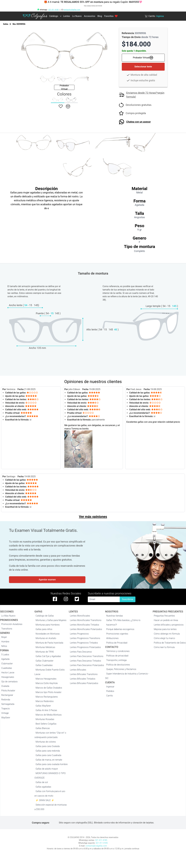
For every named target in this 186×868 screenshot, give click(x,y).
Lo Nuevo (77, 16)
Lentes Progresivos (79, 633)
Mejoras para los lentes (165, 629)
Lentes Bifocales (78, 669)
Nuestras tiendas (114, 615)
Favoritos (111, 16)
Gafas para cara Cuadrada (48, 755)
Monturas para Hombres (48, 624)
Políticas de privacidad (117, 655)
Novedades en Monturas (48, 633)
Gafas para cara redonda (48, 750)
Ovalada (5, 686)
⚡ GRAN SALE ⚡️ (45, 800)
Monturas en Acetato (46, 638)
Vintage (5, 713)
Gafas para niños (44, 629)
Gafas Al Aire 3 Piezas (46, 710)
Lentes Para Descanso (81, 651)
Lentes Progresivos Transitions (85, 638)
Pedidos (110, 691)
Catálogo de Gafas (45, 615)
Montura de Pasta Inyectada (49, 642)
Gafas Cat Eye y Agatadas (48, 656)
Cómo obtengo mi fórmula (167, 633)
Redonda (5, 699)
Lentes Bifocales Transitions (84, 674)
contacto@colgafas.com (96, 846)
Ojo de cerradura (9, 681)
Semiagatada (7, 704)
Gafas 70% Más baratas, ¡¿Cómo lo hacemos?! (123, 622)
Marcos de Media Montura (48, 714)
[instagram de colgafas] (66, 599)
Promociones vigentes (117, 633)
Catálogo (53, 16)
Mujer (4, 637)
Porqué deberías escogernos (120, 629)
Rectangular (7, 695)
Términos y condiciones (118, 651)
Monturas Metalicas (45, 647)
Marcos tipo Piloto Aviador (48, 692)
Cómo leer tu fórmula (164, 647)
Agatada (5, 659)
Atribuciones (112, 638)
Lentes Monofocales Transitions (85, 620)
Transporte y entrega (116, 660)
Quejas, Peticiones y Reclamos (121, 669)
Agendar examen (47, 579)
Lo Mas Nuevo (8, 615)
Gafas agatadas (43, 786)
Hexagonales (7, 677)
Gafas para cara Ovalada (48, 746)
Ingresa (160, 16)
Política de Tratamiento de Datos (170, 642)
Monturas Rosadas (45, 719)
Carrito (109, 695)
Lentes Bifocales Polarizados (84, 683)
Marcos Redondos (45, 701)
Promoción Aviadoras (11, 624)
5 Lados (5, 654)
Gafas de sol (42, 782)
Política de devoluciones (118, 664)
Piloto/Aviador (8, 690)
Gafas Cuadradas (44, 665)
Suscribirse (127, 599)
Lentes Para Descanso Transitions (86, 656)
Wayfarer (5, 717)
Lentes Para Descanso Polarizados (87, 665)
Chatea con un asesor (138, 121)
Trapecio (5, 708)
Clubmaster (7, 663)
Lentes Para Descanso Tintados (85, 660)
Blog (99, 16)
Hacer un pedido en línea (166, 620)
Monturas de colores (46, 741)
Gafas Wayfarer (43, 705)
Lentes (66, 16)
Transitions (6, 628)
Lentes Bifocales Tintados (82, 678)
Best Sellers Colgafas (46, 723)
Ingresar (110, 686)
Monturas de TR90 (45, 651)
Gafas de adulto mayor (47, 768)
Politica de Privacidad (116, 642)
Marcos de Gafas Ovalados (49, 687)
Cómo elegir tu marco (164, 638)
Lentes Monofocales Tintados (84, 624)
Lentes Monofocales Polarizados (86, 629)
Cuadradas (6, 668)
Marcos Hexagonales (46, 678)
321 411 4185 (53, 10)
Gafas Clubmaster (44, 660)
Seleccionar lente (143, 66)
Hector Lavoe (7, 672)
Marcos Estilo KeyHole (47, 683)
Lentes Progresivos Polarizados (85, 647)
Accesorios (89, 16)
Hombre (5, 641)
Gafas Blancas (43, 728)
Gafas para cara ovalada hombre (52, 764)
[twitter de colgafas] (77, 599)
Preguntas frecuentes (164, 615)
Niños (4, 646)
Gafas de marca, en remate (49, 759)
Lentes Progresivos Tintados (84, 642)
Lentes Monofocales (80, 615)
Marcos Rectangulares (47, 696)
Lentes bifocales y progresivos (169, 624)
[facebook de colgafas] (55, 599)
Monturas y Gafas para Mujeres (51, 620)
